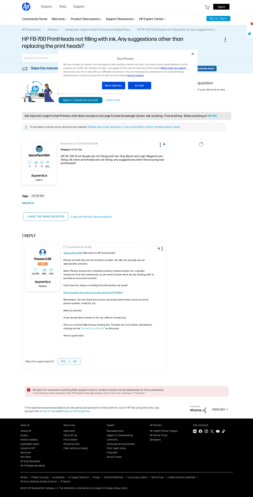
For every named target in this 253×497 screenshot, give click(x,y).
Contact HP (25, 430)
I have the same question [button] (46, 216)
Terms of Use (47, 411)
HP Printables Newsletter (32, 465)
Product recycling (39, 477)
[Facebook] (200, 432)
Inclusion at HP (27, 448)
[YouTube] (218, 432)
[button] (160, 144)
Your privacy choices (137, 477)
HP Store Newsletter (30, 461)
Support (111, 425)
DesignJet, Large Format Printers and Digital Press (97, 29)
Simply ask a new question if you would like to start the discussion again (134, 127)
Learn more (113, 100)
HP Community (31, 29)
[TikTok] (223, 432)
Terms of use (157, 477)
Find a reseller (70, 439)
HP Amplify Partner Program (164, 430)
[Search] (47, 58)
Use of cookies (135, 75)
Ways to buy (69, 425)
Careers (24, 435)
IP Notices (65, 481)
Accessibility (58, 477)
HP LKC (212, 116)
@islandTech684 (72, 252)
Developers (155, 439)
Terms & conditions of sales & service (38, 481)
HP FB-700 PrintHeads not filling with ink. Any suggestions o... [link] (176, 29)
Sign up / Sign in (218, 18)
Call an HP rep (70, 435)
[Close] (193, 54)
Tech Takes (25, 456)
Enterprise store (71, 444)
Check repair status (116, 448)
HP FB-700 (37, 196)
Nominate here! (205, 68)
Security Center (114, 456)
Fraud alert (112, 452)
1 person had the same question (91, 216)
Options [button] (227, 39)
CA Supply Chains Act (79, 477)
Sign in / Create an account (80, 100)
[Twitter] (212, 432)
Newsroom (25, 452)
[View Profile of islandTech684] (39, 155)
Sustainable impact (29, 444)
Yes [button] (62, 361)
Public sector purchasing (75, 448)
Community (112, 439)
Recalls (23, 477)
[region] (128, 72)
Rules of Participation (76, 411)
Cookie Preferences (113, 477)
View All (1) (28, 203)
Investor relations (29, 439)
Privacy (96, 477)
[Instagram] (206, 432)
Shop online (69, 430)
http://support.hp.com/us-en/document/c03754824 (93, 292)
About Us (24, 425)
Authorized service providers (121, 444)
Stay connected (200, 425)
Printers (53, 29)
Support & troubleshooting (120, 435)
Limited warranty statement (182, 477)
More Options (113, 85)
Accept (139, 85)
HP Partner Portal (158, 435)
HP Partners (156, 425)
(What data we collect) (173, 68)
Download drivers (115, 430)
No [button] (75, 361)
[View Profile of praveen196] (42, 259)
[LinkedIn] (195, 432)
